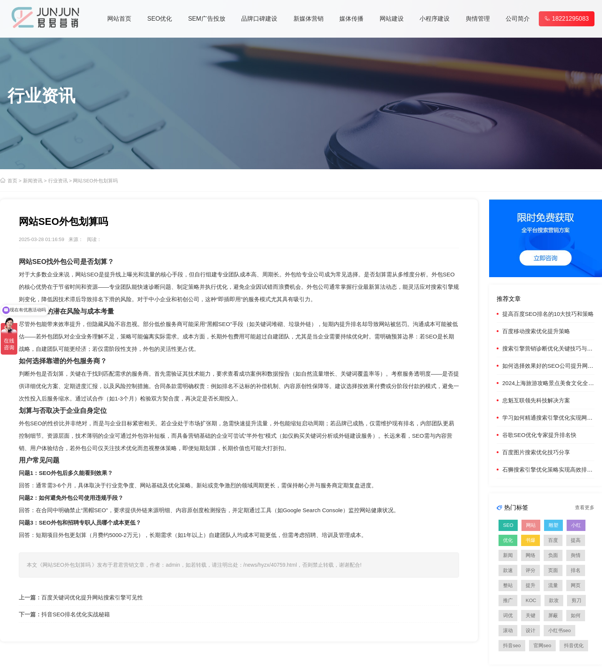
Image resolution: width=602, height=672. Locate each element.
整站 (508, 585)
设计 (530, 630)
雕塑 (553, 525)
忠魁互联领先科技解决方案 (536, 400)
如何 (576, 615)
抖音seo (512, 645)
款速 (508, 570)
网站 (531, 525)
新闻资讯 (33, 181)
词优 (508, 615)
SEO (39, 261)
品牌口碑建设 (259, 18)
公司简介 (518, 18)
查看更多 (584, 507)
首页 (12, 181)
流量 (553, 585)
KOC (531, 600)
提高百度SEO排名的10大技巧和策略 (548, 314)
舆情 (576, 555)
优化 (508, 540)
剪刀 (576, 600)
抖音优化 (574, 645)
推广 (508, 600)
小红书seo (559, 630)
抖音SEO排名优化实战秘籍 (75, 614)
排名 (576, 570)
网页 (576, 585)
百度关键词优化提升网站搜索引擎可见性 (92, 597)
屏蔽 (553, 615)
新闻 (508, 555)
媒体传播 (351, 18)
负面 (553, 555)
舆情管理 (478, 18)
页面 (553, 570)
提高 (576, 540)
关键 (530, 615)
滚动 (508, 630)
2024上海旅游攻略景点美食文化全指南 (550, 383)
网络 (530, 555)
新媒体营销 (308, 18)
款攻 (554, 600)
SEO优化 (159, 18)
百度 (553, 540)
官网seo (542, 645)
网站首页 (119, 18)
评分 (530, 570)
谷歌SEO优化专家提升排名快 (539, 435)
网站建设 (392, 18)
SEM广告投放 (206, 18)
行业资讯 (58, 181)
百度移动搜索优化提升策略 (536, 331)
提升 (530, 585)
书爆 (530, 540)
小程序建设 (435, 18)
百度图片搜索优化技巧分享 (536, 452)
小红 (576, 525)
